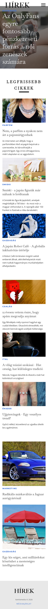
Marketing (9, 488)
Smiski (6, 184)
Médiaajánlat (24, 604)
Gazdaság (9, 11)
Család (7, 306)
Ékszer (7, 408)
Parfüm (7, 125)
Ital (5, 359)
